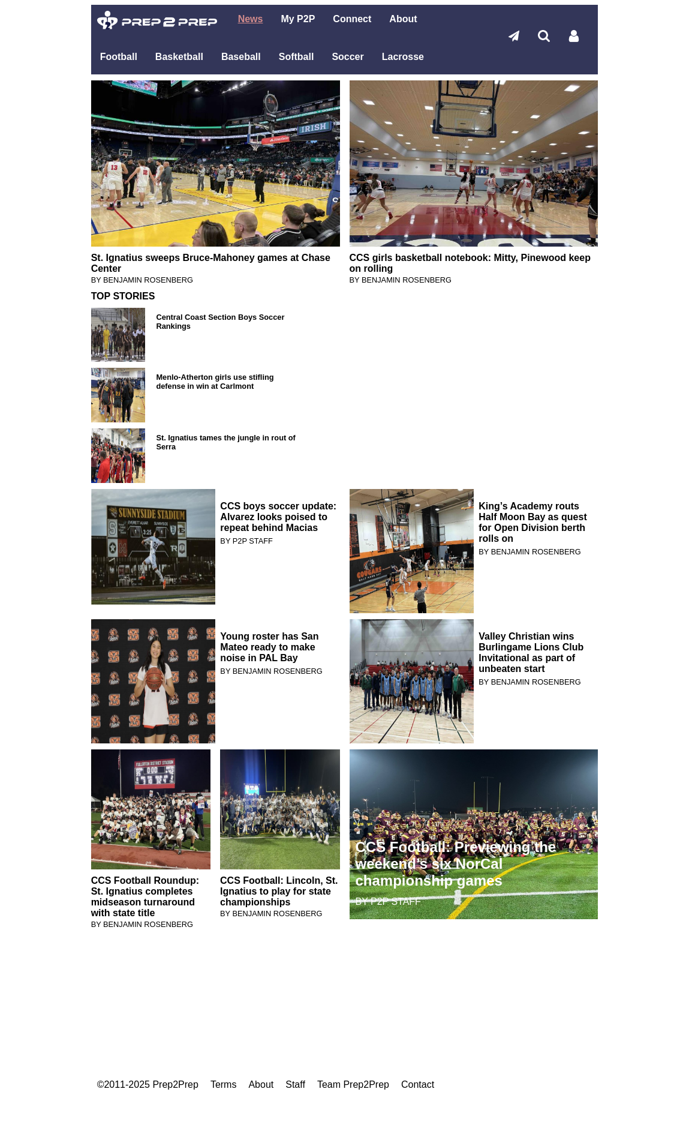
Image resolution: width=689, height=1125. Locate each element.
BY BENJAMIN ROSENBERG (142, 279)
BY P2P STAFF (246, 540)
